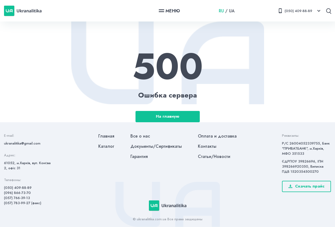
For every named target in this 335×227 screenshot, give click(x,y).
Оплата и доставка (217, 136)
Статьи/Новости (214, 156)
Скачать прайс (306, 186)
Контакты (207, 146)
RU (221, 11)
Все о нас (140, 136)
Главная (106, 136)
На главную (167, 116)
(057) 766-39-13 (17, 197)
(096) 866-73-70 (17, 192)
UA (232, 11)
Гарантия (139, 156)
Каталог (106, 146)
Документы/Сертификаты (156, 146)
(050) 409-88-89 (18, 187)
